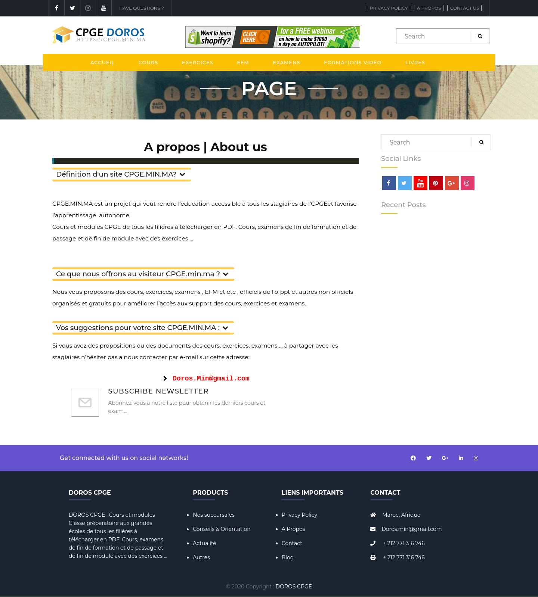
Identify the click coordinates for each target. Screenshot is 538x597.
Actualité (204, 543)
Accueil (102, 62)
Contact (292, 543)
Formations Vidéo (352, 62)
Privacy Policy (389, 8)
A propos (429, 8)
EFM (243, 62)
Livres (415, 62)
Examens (286, 62)
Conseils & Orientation (222, 529)
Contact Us (464, 8)
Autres (201, 557)
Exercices (197, 62)
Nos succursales (214, 515)
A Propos (293, 529)
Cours (148, 62)
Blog (288, 557)
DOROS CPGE (294, 586)
